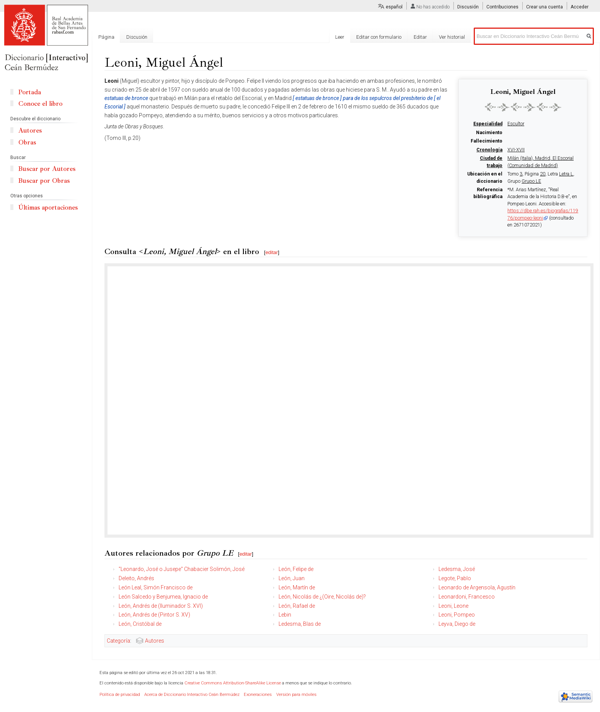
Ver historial (452, 37)
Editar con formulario (378, 37)
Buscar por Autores (46, 169)
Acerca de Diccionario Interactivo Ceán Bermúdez (192, 694)
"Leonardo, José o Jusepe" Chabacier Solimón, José (182, 569)
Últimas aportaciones (48, 207)
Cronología (489, 150)
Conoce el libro (40, 103)
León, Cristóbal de (140, 624)
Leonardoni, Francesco (467, 597)
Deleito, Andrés (136, 578)
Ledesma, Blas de (300, 624)
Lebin (285, 615)
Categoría (118, 641)
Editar (420, 37)
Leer (339, 37)
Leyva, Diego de (457, 624)
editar (272, 252)
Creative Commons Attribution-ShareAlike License (232, 683)
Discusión (468, 7)
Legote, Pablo (455, 578)
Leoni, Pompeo (457, 615)
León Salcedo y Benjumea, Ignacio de (163, 597)
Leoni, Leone (453, 606)
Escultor (515, 123)
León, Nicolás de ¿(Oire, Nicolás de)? (322, 597)
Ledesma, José (457, 569)
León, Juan (292, 578)
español (394, 7)
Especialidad (487, 123)
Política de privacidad (119, 694)
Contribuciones (502, 7)
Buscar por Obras (44, 180)
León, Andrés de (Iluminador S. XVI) (161, 606)
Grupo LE (531, 181)
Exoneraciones (258, 694)
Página (106, 37)
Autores (154, 641)
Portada (29, 92)
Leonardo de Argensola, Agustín (477, 587)
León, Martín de (297, 587)
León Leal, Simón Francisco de (155, 587)
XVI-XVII (516, 150)
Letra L (566, 174)
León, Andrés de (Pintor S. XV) (154, 615)
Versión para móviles (296, 694)
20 (542, 174)
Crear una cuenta (544, 7)
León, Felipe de (296, 569)
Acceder (580, 7)
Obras (27, 142)
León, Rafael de (297, 606)
